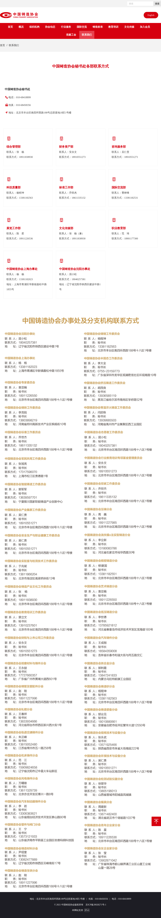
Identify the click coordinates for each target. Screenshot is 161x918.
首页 (2, 45)
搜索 (157, 3)
